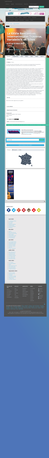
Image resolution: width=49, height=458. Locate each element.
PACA (17, 308)
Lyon (15, 291)
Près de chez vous (18, 4)
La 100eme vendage (12, 276)
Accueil (7, 23)
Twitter (40, 298)
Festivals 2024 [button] (11, 17)
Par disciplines (9, 291)
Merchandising (25, 294)
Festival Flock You (12, 273)
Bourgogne (42, 305)
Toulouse (16, 296)
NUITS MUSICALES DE (13, 265)
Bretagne (7, 306)
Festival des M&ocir (12, 267)
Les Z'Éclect (11, 222)
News (16, 17)
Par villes (8, 295)
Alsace (23, 305)
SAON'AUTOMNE (12, 272)
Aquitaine (26, 305)
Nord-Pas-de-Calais (27, 307)
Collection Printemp (12, 224)
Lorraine (15, 307)
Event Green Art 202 (12, 277)
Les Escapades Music (12, 241)
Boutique (16, 20)
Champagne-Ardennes (17, 306)
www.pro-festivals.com (29, 133)
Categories (14, 149)
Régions (9, 149)
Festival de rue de (12, 254)
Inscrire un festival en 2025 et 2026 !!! (25, 145)
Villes (20, 149)
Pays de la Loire (34, 307)
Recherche (41, 6)
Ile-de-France (37, 306)
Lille (15, 294)
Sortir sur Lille (13, 308)
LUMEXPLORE (11, 278)
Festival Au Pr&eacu (12, 255)
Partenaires (22, 20)
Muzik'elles (10, 274)
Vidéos (29, 17)
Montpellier (17, 297)
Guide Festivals (8, 1)
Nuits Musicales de (12, 252)
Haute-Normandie (31, 306)
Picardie (39, 307)
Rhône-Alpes (21, 308)
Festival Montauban (12, 243)
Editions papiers (25, 291)
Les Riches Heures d (12, 279)
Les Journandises (12, 237)
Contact (31, 20)
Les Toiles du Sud (12, 256)
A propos (27, 20)
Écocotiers (10, 223)
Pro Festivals (32, 288)
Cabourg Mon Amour (12, 242)
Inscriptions (24, 288)
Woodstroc (11, 227)
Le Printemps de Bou (12, 221)
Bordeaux (16, 293)
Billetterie (25, 17)
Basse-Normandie (36, 305)
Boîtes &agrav (11, 234)
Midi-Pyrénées (20, 307)
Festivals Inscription (33, 4)
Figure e (10, 231)
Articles (20, 17)
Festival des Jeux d (12, 253)
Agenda (12, 4)
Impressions (24, 293)
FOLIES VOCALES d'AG (13, 233)
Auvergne (30, 305)
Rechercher (26, 4)
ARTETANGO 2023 (12, 266)
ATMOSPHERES (11, 225)
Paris (15, 288)
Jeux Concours (10, 20)
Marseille (16, 289)
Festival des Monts (12, 258)
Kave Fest (10, 247)
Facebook (40, 296)
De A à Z (8, 289)
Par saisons (9, 292)
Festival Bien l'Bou (12, 236)
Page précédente (16, 23)
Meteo (10, 264)
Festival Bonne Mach (12, 235)
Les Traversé (11, 262)
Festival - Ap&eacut (12, 248)
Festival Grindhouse (12, 226)
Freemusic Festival (12, 244)
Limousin (12, 307)
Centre (11, 306)
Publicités (24, 289)
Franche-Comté (24, 306)
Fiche (11, 23)
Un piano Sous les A (12, 268)
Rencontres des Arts (12, 232)
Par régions (9, 294)
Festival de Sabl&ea (12, 263)
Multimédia (24, 296)
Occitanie (16, 49)
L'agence (40, 288)
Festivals (7, 4)
